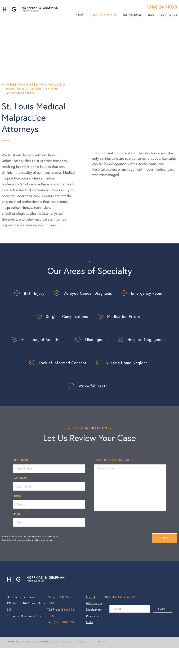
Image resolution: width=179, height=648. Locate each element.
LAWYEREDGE (107, 642)
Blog (151, 14)
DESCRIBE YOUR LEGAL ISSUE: (114, 460)
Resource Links (92, 619)
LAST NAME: (21, 478)
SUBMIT (165, 538)
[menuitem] (80, 14)
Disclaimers (94, 609)
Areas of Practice (104, 14)
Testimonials (132, 14)
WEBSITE (92, 642)
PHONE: (18, 495)
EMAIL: (17, 513)
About (80, 14)
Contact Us (168, 14)
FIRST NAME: (21, 460)
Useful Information (94, 600)
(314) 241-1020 (162, 7)
